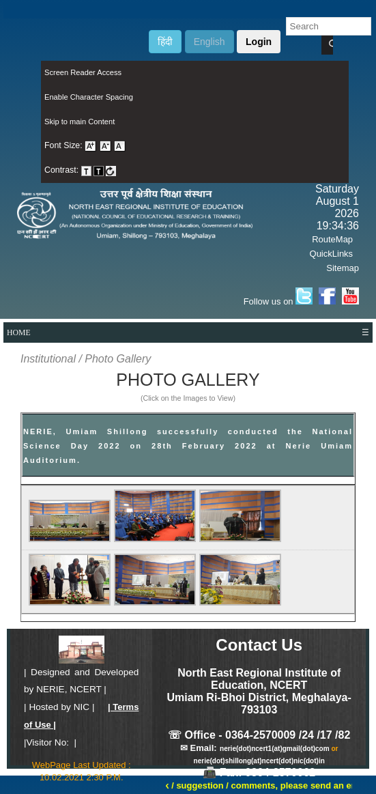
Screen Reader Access (82, 72)
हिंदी (165, 41)
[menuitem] (195, 73)
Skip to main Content (79, 121)
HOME (19, 332)
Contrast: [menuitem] (80, 170)
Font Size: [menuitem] (85, 145)
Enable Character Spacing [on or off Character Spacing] (88, 97)
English (209, 41)
